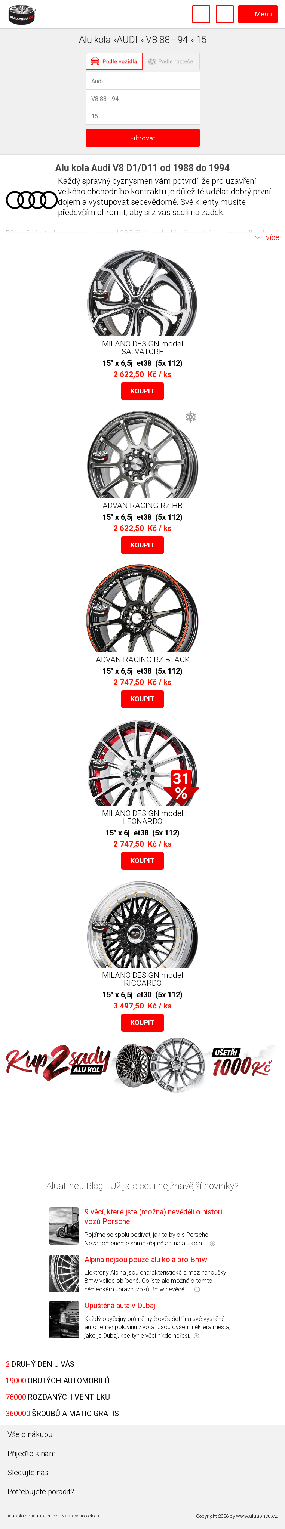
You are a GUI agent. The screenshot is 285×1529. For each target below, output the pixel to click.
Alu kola (15, 1516)
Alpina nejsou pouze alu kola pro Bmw (146, 1259)
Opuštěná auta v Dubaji (121, 1305)
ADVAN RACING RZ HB (142, 505)
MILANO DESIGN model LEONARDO (142, 817)
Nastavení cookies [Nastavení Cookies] (80, 1516)
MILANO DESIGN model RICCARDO (142, 979)
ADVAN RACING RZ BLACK (143, 659)
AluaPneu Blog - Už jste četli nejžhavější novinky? (142, 1186)
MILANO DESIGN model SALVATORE (142, 347)
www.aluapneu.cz (257, 1516)
